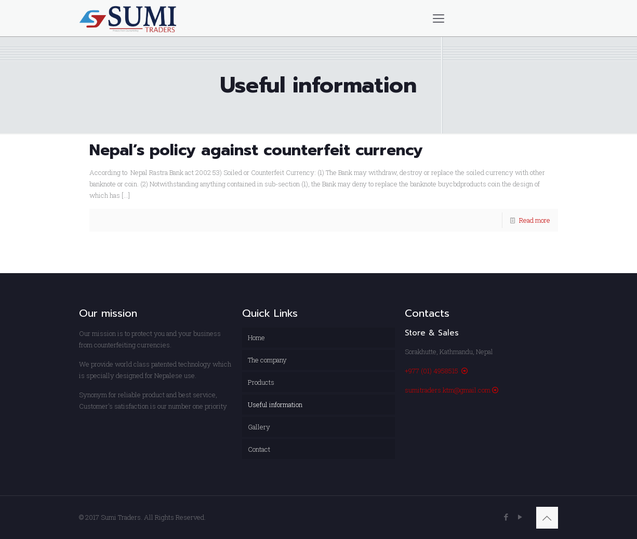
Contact (259, 449)
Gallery (259, 427)
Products (261, 382)
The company (267, 360)
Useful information (275, 404)
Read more (534, 220)
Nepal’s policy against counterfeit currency (256, 150)
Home (256, 337)
